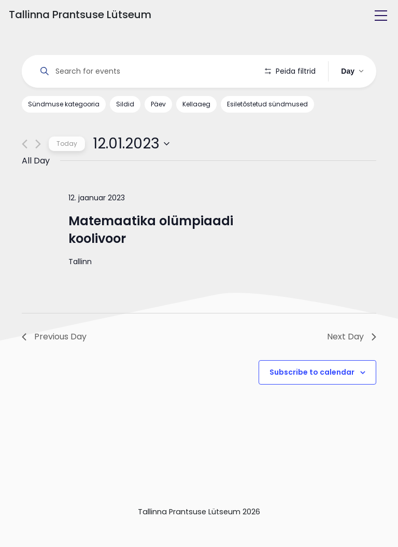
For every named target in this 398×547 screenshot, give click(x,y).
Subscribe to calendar (311, 372)
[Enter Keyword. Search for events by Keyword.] (143, 71)
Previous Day (54, 337)
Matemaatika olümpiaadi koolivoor (150, 229)
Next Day (351, 337)
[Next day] (38, 144)
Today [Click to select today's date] (66, 143)
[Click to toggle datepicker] (131, 143)
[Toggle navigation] (381, 15)
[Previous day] (24, 144)
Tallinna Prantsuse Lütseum (80, 14)
